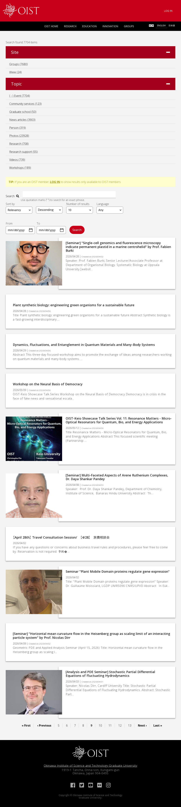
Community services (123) (25, 104)
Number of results (77, 204)
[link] (21, 10)
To (38, 223)
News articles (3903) (22, 120)
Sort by (10, 204)
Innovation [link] (110, 26)
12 (121, 725)
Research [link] (70, 26)
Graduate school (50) (22, 112)
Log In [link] (168, 10)
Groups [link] (129, 26)
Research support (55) (23, 152)
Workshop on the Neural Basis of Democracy (48, 384)
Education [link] (89, 26)
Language (102, 204)
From (9, 223)
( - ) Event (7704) (19, 96)
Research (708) (19, 144)
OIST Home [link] (51, 26)
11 (112, 725)
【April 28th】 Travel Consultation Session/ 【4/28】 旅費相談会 (61, 537)
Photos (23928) (19, 136)
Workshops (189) (20, 168)
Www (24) (15, 72)
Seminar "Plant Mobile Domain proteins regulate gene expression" (118, 571)
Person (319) (17, 128)
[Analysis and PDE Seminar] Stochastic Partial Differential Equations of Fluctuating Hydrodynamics (110, 674)
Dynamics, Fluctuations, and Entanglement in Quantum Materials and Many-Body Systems (84, 344)
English (161, 25)
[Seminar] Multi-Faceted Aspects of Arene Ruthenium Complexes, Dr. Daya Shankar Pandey (117, 477)
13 (131, 725)
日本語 (172, 25)
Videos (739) (17, 160)
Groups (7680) (18, 64)
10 (102, 725)
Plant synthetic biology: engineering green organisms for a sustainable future (73, 305)
